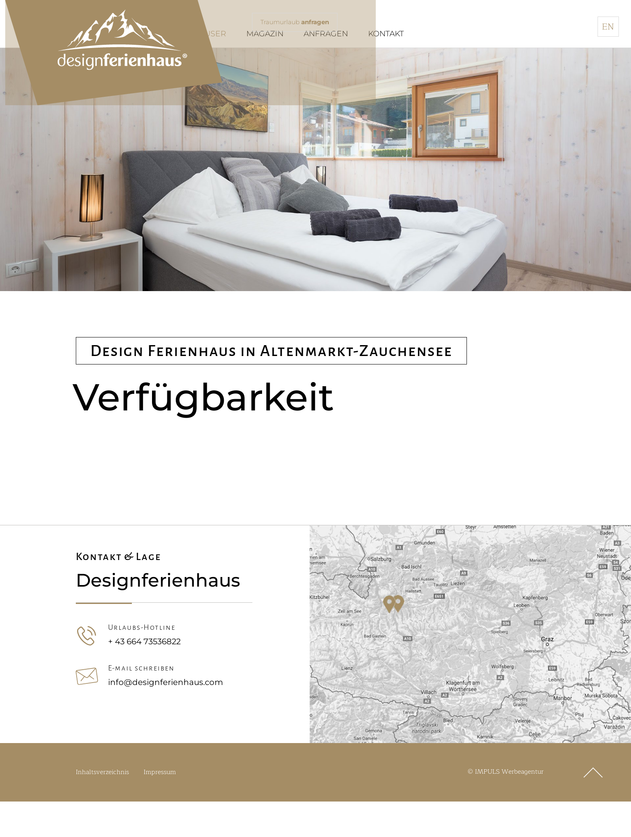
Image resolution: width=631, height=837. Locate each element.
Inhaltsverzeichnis (102, 794)
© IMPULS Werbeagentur (506, 794)
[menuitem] (608, 27)
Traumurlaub (297, 23)
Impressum (160, 794)
